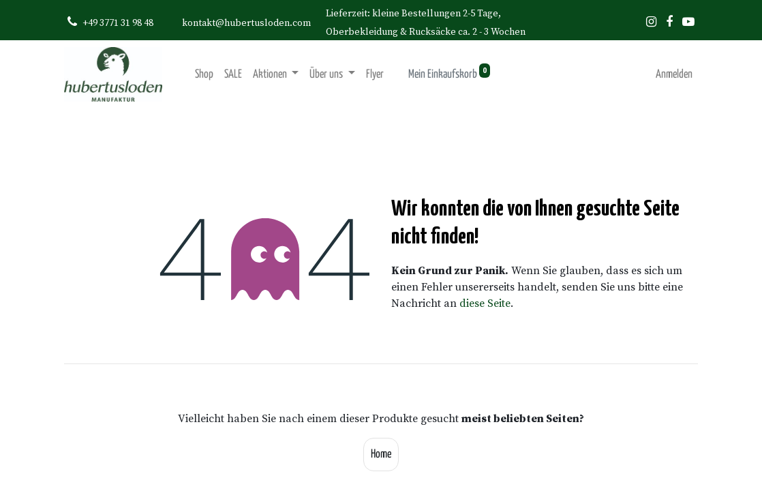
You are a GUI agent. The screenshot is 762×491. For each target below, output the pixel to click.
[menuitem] (204, 74)
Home (381, 454)
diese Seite (484, 303)
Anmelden (674, 74)
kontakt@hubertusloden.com (246, 23)
